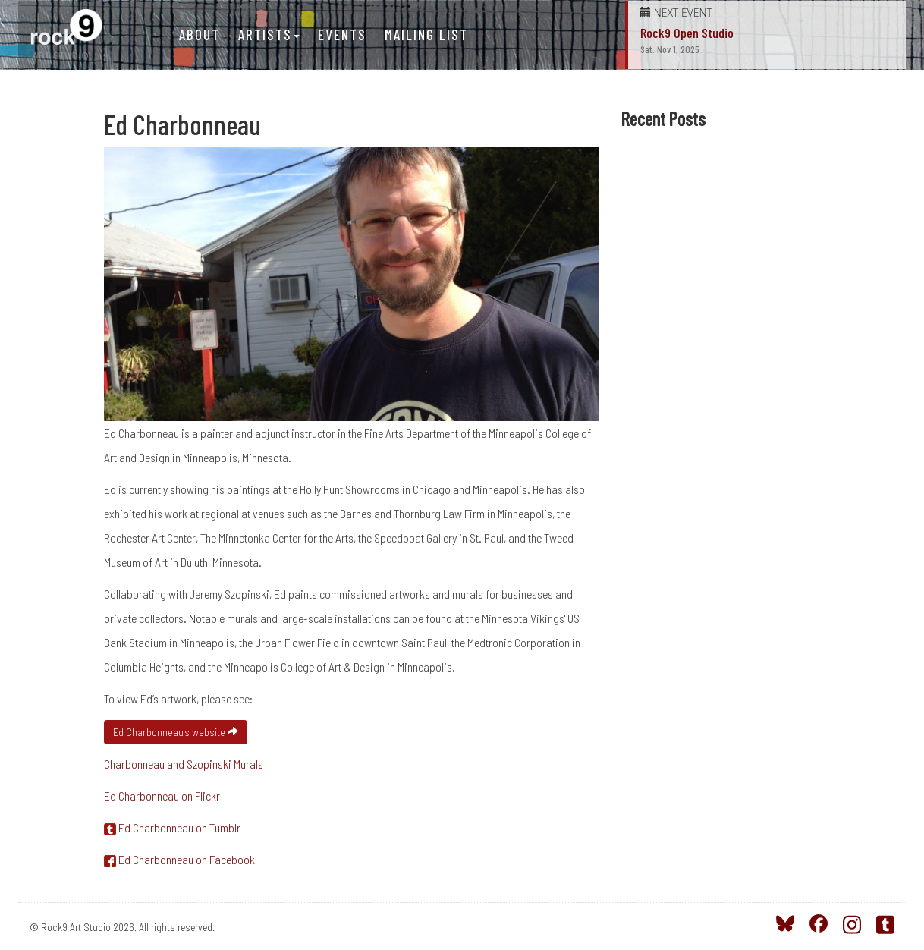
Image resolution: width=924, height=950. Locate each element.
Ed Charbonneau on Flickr (162, 795)
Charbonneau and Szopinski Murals (183, 764)
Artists (269, 34)
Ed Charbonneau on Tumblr (172, 827)
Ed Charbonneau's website (175, 731)
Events (342, 34)
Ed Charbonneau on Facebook (179, 859)
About (199, 34)
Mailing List (426, 34)
